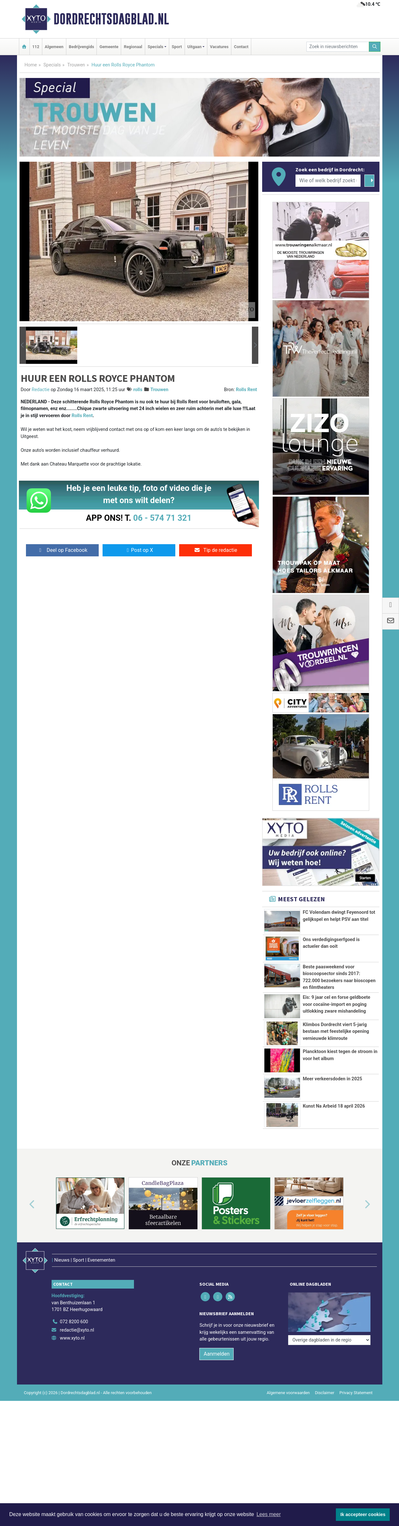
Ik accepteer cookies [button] (363, 1514)
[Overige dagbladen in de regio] (329, 1294)
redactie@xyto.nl (77, 1316)
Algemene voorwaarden (288, 1378)
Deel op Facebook (62, 550)
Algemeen (54, 46)
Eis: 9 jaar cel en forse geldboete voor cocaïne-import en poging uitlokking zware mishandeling (336, 1004)
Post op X (139, 550)
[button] (23, 345)
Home (31, 65)
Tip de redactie (215, 550)
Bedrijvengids (81, 46)
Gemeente (108, 46)
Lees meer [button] (268, 1514)
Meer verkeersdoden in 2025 (332, 1079)
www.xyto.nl (72, 1324)
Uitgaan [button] (194, 46)
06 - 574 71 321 (162, 518)
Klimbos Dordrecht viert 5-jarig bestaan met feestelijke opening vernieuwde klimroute (336, 1031)
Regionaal (133, 46)
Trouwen (76, 65)
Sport (177, 46)
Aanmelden (216, 1340)
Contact (241, 46)
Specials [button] (155, 46)
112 (35, 46)
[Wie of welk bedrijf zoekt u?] (328, 181)
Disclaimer (324, 1378)
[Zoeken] (374, 47)
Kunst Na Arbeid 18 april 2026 (334, 1106)
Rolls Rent (246, 389)
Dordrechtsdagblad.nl (111, 19)
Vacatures (219, 46)
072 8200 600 (74, 1308)
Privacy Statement (356, 1378)
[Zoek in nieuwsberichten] (337, 47)
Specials (52, 65)
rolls (137, 389)
